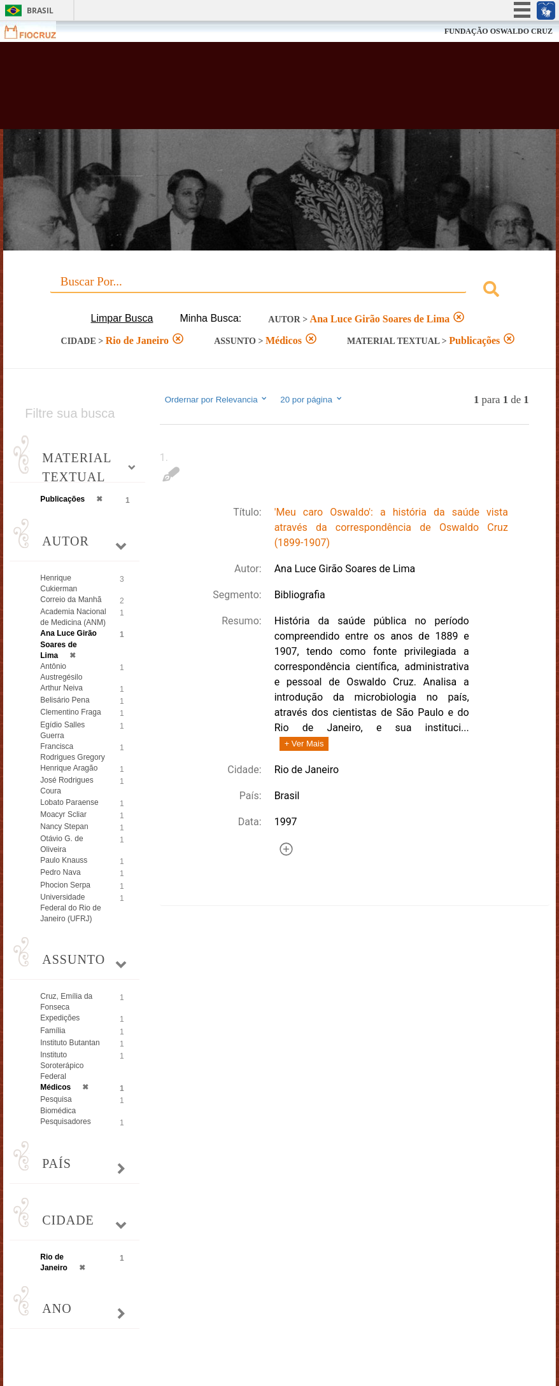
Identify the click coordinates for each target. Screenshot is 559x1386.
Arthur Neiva (61, 687)
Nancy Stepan (64, 826)
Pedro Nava (60, 872)
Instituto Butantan (69, 1042)
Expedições (60, 1017)
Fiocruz (38, 31)
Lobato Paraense (69, 802)
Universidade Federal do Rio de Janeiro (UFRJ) (70, 908)
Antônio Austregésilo (61, 672)
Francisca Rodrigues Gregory (72, 752)
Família (52, 1030)
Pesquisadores (65, 1121)
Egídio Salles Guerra (62, 730)
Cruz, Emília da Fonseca (66, 1002)
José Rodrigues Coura (66, 785)
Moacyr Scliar (63, 814)
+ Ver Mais (304, 743)
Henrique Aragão (68, 768)
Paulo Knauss (63, 860)
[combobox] (279, 291)
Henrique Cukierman (58, 583)
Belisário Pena (64, 700)
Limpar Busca (122, 318)
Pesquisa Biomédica (58, 1105)
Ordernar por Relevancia (217, 399)
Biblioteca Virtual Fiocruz (242, 90)
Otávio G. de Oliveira (61, 844)
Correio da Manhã (70, 599)
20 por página (311, 399)
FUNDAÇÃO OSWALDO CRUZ (498, 31)
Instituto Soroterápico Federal (61, 1065)
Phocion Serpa (65, 885)
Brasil (40, 10)
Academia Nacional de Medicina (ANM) (73, 617)
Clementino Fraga (70, 712)
